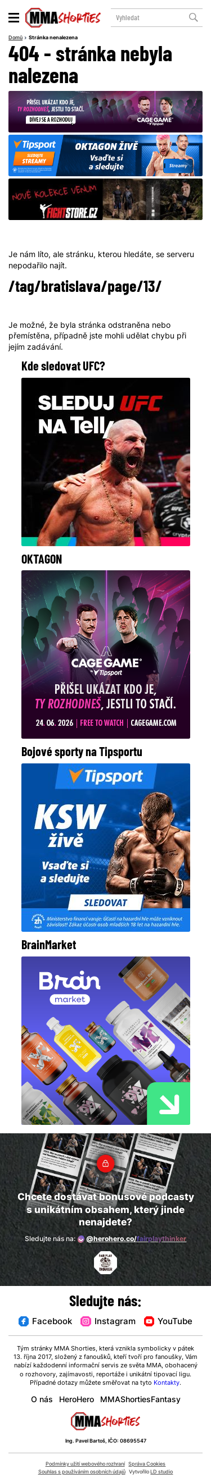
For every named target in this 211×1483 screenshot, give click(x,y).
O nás (42, 1400)
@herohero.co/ (132, 1238)
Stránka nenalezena (53, 38)
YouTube (168, 1322)
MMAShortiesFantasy (140, 1400)
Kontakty (166, 1383)
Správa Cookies (146, 1464)
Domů (15, 38)
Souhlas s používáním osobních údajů (81, 1472)
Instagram (107, 1322)
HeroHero (76, 1400)
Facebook (45, 1322)
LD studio (161, 1472)
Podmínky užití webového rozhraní (85, 1464)
